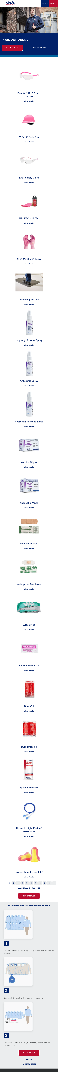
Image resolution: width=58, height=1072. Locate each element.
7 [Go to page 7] (35, 883)
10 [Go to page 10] (49, 883)
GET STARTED (12, 47)
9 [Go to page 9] (44, 883)
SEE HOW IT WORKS (38, 47)
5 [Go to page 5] (26, 883)
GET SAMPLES (29, 896)
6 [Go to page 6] (31, 883)
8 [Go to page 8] (40, 883)
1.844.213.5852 (30, 1064)
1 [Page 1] (9, 883)
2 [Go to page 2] (13, 883)
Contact (53, 3)
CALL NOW (45, 3)
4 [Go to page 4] (22, 883)
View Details (29, 101)
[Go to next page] (54, 883)
